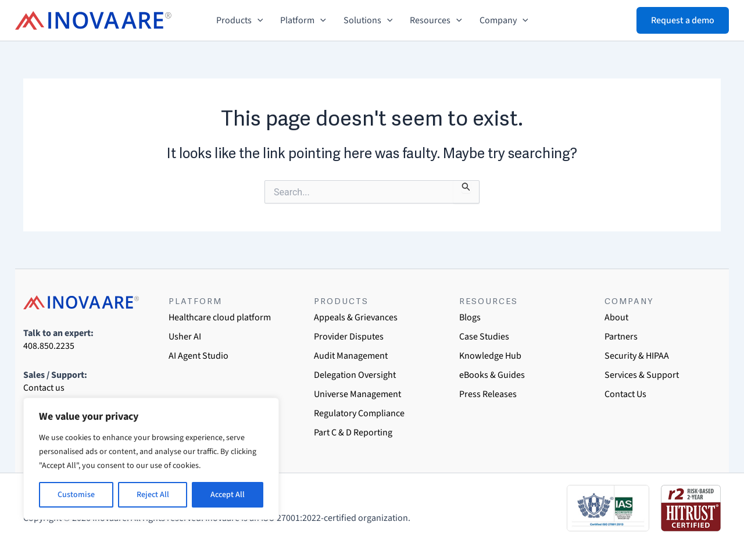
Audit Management (351, 355)
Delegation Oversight (355, 375)
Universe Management (357, 394)
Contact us (44, 387)
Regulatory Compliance (359, 413)
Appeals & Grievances (356, 317)
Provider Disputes (349, 336)
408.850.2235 (48, 346)
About (616, 317)
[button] (257, 20)
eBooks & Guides (492, 375)
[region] (151, 459)
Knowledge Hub (490, 355)
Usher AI (185, 336)
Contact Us (625, 394)
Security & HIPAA (636, 355)
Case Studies (484, 336)
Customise (76, 495)
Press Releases (488, 394)
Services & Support (641, 375)
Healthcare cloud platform (220, 317)
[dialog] (722, 519)
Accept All (227, 495)
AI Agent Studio (198, 355)
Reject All (153, 495)
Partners (621, 336)
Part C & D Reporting (353, 432)
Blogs (470, 317)
